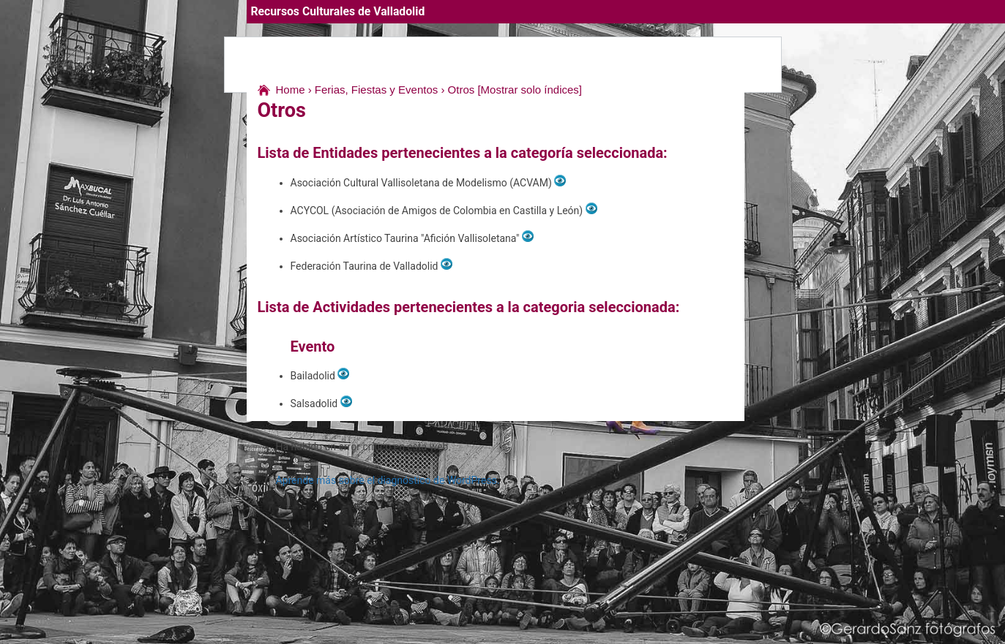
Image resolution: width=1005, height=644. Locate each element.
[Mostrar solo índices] (529, 89)
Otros (461, 89)
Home (290, 89)
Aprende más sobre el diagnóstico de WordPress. (388, 480)
